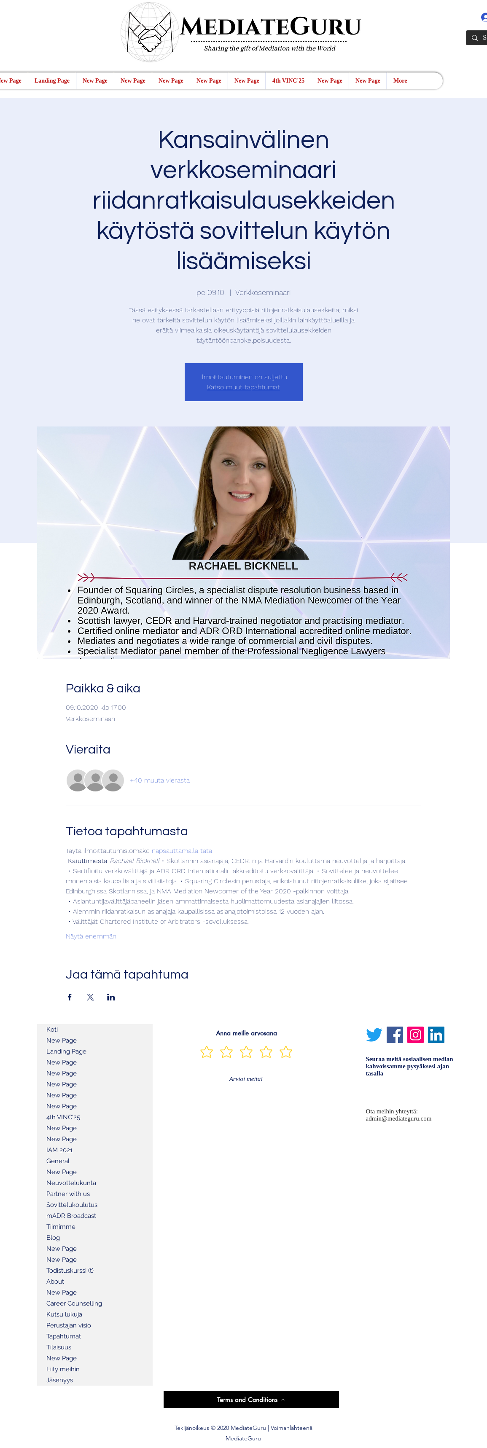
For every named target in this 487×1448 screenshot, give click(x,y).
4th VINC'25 (63, 1117)
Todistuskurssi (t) (70, 1270)
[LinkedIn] (436, 1035)
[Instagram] (415, 1035)
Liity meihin (63, 1369)
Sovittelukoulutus (71, 1205)
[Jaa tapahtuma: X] (90, 997)
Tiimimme (60, 1227)
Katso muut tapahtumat (243, 387)
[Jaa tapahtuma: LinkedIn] (111, 997)
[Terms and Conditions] (251, 1399)
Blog (53, 1238)
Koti (52, 1029)
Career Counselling (74, 1303)
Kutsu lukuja (64, 1314)
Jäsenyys (59, 1380)
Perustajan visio (68, 1325)
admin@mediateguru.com (399, 1118)
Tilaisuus (58, 1347)
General (58, 1161)
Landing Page (66, 1051)
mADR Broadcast (71, 1216)
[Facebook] (395, 1035)
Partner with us (68, 1194)
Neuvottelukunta (71, 1183)
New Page (61, 1040)
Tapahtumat (63, 1336)
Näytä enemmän (91, 936)
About (55, 1281)
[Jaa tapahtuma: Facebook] (70, 997)
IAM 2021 (59, 1150)
